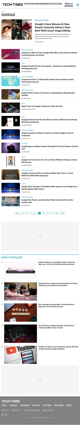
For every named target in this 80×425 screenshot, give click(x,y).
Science (33, 4)
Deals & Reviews (69, 5)
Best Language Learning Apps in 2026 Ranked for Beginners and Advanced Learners (56, 306)
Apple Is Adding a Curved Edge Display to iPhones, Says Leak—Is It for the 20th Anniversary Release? (56, 263)
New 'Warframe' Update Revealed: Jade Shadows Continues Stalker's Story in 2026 (56, 327)
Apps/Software (42, 21)
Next (62, 213)
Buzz (68, 405)
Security (24, 144)
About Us (5, 410)
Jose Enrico (40, 42)
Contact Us (16, 410)
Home (2, 11)
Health (49, 4)
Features (58, 405)
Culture (57, 4)
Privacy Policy (48, 410)
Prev (17, 213)
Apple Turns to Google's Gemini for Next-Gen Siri (41, 106)
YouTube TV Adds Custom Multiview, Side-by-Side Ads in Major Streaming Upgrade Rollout (58, 348)
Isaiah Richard (27, 71)
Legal (23, 184)
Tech (26, 4)
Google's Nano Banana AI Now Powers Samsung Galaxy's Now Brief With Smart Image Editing (52, 27)
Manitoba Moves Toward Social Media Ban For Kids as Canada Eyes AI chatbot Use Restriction (58, 284)
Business (41, 4)
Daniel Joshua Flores (29, 109)
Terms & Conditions (31, 410)
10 (57, 213)
